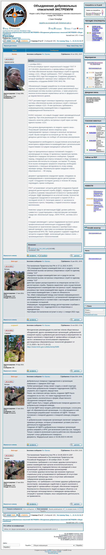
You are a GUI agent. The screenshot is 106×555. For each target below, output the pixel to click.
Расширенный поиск (91, 314)
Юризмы (8, 35)
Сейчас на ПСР (91, 157)
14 (75, 41)
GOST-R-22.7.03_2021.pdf (39, 248)
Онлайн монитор (94, 228)
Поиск (67, 28)
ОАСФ (80, 28)
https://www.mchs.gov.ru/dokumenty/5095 (43, 347)
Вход (5, 28)
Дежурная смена (91, 92)
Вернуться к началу (10, 255)
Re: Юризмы (46, 54)
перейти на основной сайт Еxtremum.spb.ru (55, 23)
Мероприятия (90, 57)
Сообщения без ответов (11, 31)
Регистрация (14, 28)
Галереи (57, 28)
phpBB (49, 550)
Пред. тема (70, 46)
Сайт (74, 28)
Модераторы (16, 38)
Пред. (67, 41)
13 (73, 41)
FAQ (51, 28)
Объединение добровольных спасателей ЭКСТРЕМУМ (21, 32)
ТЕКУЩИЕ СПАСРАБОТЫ (95, 21)
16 (80, 41)
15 (78, 41)
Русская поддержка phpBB (53, 551)
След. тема (78, 46)
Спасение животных (93, 121)
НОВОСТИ (89, 186)
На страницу (61, 41)
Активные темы (25, 31)
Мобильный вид (53, 553)
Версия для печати (10, 46)
